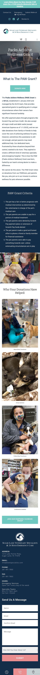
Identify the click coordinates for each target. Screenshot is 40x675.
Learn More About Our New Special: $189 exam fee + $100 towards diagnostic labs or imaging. (20, 4)
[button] (37, 39)
